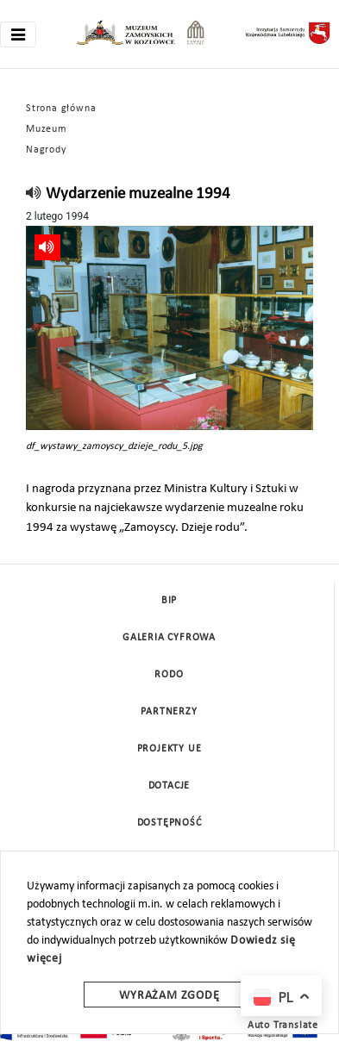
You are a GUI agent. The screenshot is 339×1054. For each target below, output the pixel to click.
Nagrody (46, 150)
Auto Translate (283, 1025)
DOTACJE (169, 786)
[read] (34, 194)
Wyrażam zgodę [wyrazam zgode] (169, 995)
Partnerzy (169, 712)
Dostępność (169, 823)
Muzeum (46, 129)
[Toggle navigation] (18, 34)
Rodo (168, 675)
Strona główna (61, 108)
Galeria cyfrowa (169, 638)
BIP (169, 601)
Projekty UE (169, 749)
